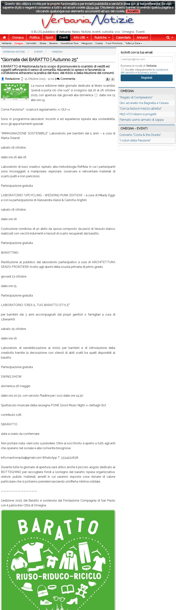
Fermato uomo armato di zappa (142, 120)
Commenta (66, 79)
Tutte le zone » (133, 43)
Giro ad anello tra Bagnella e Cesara (144, 103)
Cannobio (31, 43)
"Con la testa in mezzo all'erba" (140, 108)
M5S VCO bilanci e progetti (138, 114)
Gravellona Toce (69, 43)
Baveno (53, 43)
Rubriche (100, 37)
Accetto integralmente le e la (144, 71)
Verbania (6, 43)
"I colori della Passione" (135, 140)
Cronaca (17, 37)
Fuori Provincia (114, 43)
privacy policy (149, 72)
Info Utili (79, 37)
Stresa (42, 43)
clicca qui (92, 7)
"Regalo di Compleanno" (136, 97)
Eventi (63, 37)
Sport (49, 37)
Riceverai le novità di (138, 65)
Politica (34, 37)
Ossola (99, 43)
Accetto (133, 11)
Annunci (142, 37)
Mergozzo (86, 43)
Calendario (123, 37)
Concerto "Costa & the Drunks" (140, 135)
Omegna (18, 43)
